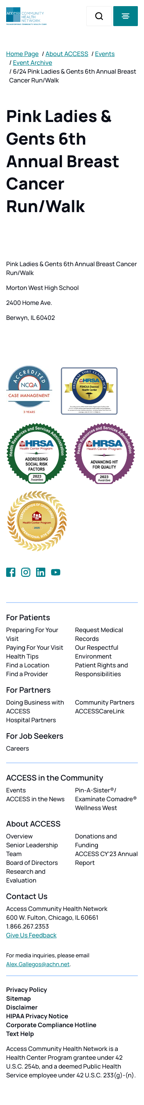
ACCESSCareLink (99, 711)
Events (105, 53)
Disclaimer (22, 1007)
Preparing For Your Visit (32, 634)
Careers (17, 748)
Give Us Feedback (31, 935)
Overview (19, 836)
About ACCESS (66, 53)
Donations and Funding (96, 840)
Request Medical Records (99, 634)
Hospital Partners (31, 720)
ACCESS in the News (35, 799)
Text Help (20, 1033)
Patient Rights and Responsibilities (101, 669)
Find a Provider (27, 674)
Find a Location (27, 665)
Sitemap (18, 998)
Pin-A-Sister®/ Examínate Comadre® (106, 794)
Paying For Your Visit (34, 647)
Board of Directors (32, 862)
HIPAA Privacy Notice (37, 1016)
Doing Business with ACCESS (35, 706)
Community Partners (105, 702)
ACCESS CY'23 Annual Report (106, 858)
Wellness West (96, 808)
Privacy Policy (26, 989)
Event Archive (32, 62)
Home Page (22, 53)
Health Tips (22, 656)
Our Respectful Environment (97, 651)
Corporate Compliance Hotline (51, 1025)
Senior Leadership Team (32, 849)
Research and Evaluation (25, 875)
